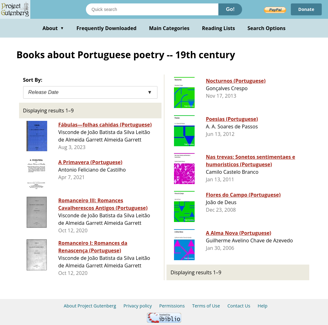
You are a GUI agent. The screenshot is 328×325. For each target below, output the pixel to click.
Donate (306, 9)
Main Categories (169, 28)
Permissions (172, 306)
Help (262, 306)
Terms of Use (206, 306)
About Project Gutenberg (90, 306)
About (53, 28)
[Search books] (152, 9)
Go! (230, 9)
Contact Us (238, 306)
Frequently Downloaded (107, 28)
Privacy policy (137, 306)
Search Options (266, 28)
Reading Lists (218, 28)
